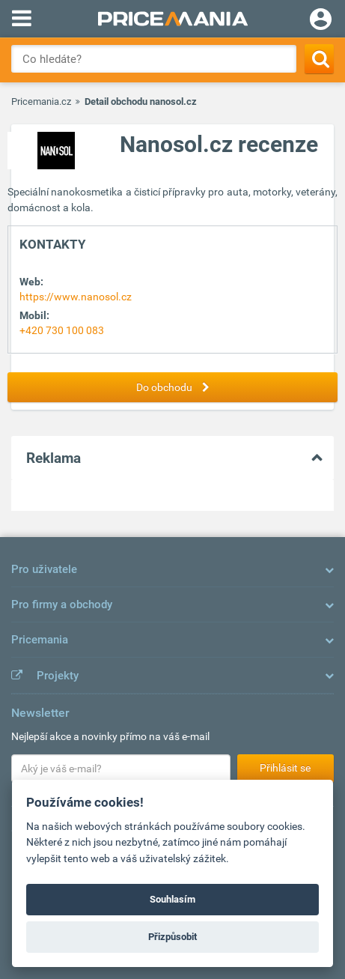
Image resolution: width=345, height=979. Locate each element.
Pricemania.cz (41, 101)
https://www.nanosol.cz (75, 297)
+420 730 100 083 (61, 330)
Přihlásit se (285, 768)
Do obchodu (176, 387)
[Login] (321, 21)
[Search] (319, 58)
